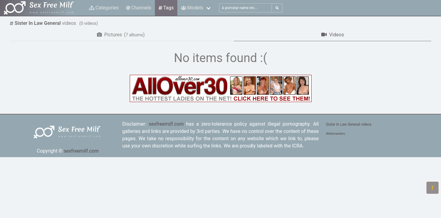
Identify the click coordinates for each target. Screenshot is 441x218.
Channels (138, 8)
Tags (166, 8)
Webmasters (335, 134)
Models (192, 8)
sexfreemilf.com (81, 151)
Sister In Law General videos (349, 124)
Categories (104, 8)
